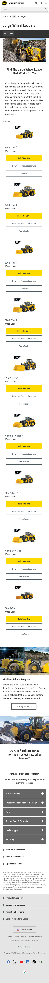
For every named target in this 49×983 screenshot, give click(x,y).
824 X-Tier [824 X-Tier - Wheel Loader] (10, 320)
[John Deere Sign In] (41, 3)
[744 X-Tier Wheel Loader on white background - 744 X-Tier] (24, 192)
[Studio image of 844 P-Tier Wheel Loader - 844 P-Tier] (24, 365)
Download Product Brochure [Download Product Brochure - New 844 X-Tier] (24, 453)
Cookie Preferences (24, 947)
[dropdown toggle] (14, 16)
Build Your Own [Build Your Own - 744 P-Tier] (24, 158)
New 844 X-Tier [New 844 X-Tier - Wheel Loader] (13, 435)
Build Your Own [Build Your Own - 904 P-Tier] (24, 503)
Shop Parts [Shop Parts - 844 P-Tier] (23, 403)
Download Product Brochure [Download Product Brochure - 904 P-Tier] (24, 511)
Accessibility (25, 941)
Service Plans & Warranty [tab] (17, 821)
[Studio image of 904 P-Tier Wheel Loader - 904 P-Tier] (24, 480)
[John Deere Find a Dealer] (36, 3)
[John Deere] (14, 3)
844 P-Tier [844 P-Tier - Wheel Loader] (10, 378)
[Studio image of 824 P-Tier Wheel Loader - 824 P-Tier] (24, 249)
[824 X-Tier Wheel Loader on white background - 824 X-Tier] (24, 307)
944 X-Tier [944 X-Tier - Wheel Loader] (10, 608)
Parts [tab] (8, 811)
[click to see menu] (46, 3)
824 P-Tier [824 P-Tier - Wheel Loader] (10, 262)
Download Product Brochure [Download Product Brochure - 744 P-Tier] (24, 165)
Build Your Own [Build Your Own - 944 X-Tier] (24, 619)
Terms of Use (14, 941)
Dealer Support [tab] (12, 830)
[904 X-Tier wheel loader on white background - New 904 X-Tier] (24, 537)
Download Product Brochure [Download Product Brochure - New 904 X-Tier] (24, 569)
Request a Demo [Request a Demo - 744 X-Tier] (24, 215)
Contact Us (35, 941)
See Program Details (26, 707)
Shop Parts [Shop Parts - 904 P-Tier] (23, 519)
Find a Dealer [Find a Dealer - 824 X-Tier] (24, 346)
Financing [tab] (10, 839)
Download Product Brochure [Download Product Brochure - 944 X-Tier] (24, 626)
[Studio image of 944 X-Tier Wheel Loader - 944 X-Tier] (24, 595)
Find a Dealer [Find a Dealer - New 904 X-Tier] (24, 576)
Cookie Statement (35, 936)
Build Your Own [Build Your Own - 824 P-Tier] (24, 273)
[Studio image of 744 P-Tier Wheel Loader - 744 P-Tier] (24, 134)
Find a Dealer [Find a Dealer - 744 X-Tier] (24, 231)
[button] (8, 961)
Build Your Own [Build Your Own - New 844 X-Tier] (24, 446)
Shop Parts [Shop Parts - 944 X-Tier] (23, 634)
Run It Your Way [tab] (13, 793)
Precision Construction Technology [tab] (21, 802)
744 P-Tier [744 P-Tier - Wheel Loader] (10, 147)
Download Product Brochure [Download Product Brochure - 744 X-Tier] (24, 223)
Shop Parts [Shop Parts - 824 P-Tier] (23, 288)
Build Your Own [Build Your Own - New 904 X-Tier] (24, 561)
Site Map (10, 936)
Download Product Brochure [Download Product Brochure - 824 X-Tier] (24, 338)
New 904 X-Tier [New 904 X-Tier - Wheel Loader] (13, 550)
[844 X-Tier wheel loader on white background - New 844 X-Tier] (24, 422)
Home (5, 16)
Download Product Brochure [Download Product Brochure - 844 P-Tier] (24, 396)
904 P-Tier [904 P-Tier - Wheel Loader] (10, 493)
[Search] (24, 9)
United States (24, 929)
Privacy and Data (21, 936)
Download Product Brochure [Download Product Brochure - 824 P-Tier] (24, 281)
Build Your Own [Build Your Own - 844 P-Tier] (24, 388)
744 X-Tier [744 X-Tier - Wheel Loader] (10, 205)
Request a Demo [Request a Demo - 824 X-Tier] (24, 331)
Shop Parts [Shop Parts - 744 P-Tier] (23, 173)
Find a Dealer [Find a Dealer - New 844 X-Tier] (24, 461)
